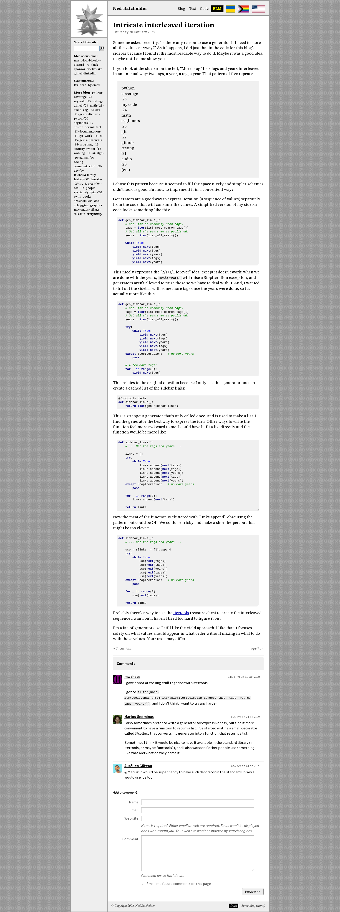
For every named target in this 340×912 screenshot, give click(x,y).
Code (204, 9)
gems (83, 140)
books (87, 196)
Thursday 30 (123, 32)
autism (83, 157)
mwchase (132, 676)
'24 (86, 105)
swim (77, 196)
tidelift (91, 69)
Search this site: (86, 42)
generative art (88, 114)
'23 (100, 105)
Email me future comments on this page (176, 883)
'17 (76, 136)
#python (257, 648)
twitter (90, 149)
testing (97, 101)
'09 (92, 157)
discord (79, 65)
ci (100, 136)
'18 (76, 131)
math (93, 105)
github (78, 73)
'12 (99, 149)
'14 (76, 144)
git (81, 136)
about (85, 56)
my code (79, 101)
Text (192, 9)
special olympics (85, 192)
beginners (81, 123)
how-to (96, 179)
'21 (76, 114)
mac (77, 209)
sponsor (79, 69)
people (90, 188)
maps (85, 209)
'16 (96, 136)
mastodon (81, 60)
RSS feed (80, 85)
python (97, 92)
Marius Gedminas (139, 716)
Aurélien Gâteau (138, 765)
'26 (90, 97)
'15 (76, 140)
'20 (86, 118)
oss (76, 188)
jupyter (90, 183)
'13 (96, 144)
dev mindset (93, 127)
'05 (76, 183)
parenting (95, 140)
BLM (217, 9)
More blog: (82, 92)
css (90, 201)
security (79, 149)
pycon (78, 118)
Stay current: (84, 80)
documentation (89, 131)
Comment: (130, 838)
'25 (89, 101)
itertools (181, 613)
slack (94, 65)
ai (93, 153)
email (94, 56)
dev (76, 170)
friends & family (85, 175)
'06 (87, 179)
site (100, 69)
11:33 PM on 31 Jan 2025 (244, 677)
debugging (81, 205)
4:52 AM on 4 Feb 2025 (245, 765)
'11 (89, 153)
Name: (134, 801)
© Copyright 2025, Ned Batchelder (133, 905)
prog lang (86, 144)
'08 (99, 166)
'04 (98, 183)
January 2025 (144, 32)
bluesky (94, 60)
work (88, 136)
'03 (82, 188)
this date (79, 214)
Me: (77, 56)
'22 (92, 110)
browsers (80, 201)
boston (78, 127)
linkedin (90, 73)
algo (99, 153)
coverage (80, 97)
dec (96, 201)
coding (78, 162)
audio (77, 110)
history (79, 179)
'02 (100, 192)
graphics (96, 205)
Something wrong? (253, 905)
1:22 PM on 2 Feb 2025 (245, 716)
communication (84, 166)
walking (79, 153)
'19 (91, 123)
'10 (76, 157)
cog (85, 110)
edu (97, 110)
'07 (82, 170)
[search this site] (86, 48)
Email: (134, 809)
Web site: (131, 817)
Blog (181, 9)
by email (94, 85)
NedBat (130, 8)
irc (87, 65)
